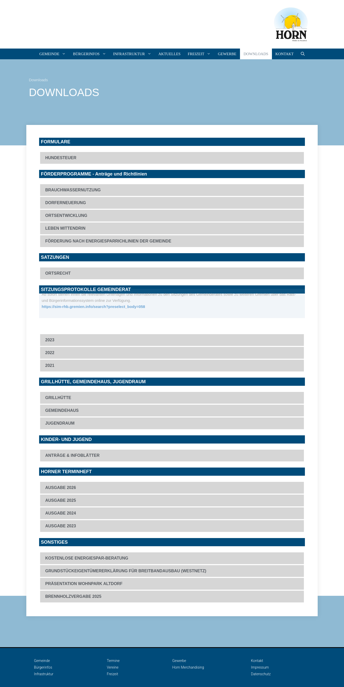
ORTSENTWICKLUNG (66, 215)
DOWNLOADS (256, 54)
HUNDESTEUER (60, 158)
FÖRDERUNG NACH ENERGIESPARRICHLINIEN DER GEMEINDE (108, 241)
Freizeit (201, 54)
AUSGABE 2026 (60, 487)
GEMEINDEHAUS (62, 410)
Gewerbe (227, 54)
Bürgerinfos (91, 54)
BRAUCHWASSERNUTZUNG (73, 190)
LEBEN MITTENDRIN (65, 228)
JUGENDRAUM (60, 423)
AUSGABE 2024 (60, 513)
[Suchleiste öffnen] (302, 54)
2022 (49, 353)
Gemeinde (54, 54)
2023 (49, 340)
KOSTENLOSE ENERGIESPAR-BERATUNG (86, 558)
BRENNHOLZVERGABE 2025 (73, 596)
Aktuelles (169, 54)
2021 (49, 365)
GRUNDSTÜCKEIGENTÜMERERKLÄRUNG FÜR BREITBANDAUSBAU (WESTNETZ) (125, 571)
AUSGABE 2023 (60, 526)
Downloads (38, 80)
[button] (172, 158)
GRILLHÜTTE (58, 397)
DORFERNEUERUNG (65, 203)
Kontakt (285, 54)
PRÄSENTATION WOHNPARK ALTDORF (83, 583)
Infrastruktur (134, 54)
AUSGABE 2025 (60, 500)
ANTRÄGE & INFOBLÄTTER (72, 455)
